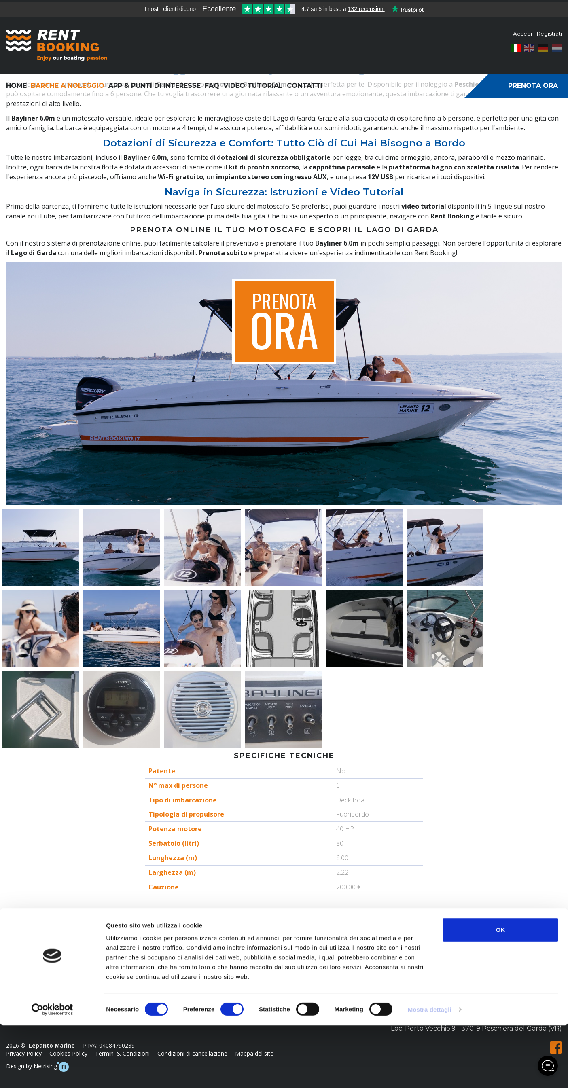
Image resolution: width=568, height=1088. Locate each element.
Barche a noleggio (67, 85)
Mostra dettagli (429, 1072)
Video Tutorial (253, 85)
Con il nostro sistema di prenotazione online (73, 243)
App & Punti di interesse (154, 85)
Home (16, 85)
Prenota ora (533, 85)
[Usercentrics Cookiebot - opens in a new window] (52, 1072)
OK (500, 992)
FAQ (212, 85)
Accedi (520, 33)
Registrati (548, 33)
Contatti (305, 85)
